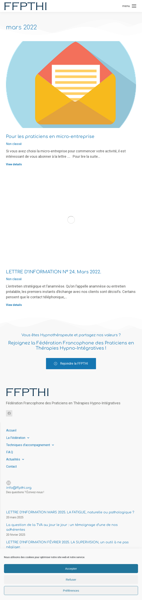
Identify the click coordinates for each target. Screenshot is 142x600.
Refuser (71, 579)
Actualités (15, 459)
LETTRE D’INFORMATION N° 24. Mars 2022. (53, 272)
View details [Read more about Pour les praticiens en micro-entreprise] (14, 164)
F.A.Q (9, 452)
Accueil (11, 430)
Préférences (71, 590)
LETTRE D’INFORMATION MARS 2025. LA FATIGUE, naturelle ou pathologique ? (70, 512)
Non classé (14, 144)
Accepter (71, 568)
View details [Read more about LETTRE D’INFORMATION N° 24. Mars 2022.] (14, 304)
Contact (11, 466)
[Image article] (71, 84)
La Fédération (17, 438)
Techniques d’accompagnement (30, 445)
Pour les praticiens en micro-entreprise (50, 136)
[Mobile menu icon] (129, 6)
